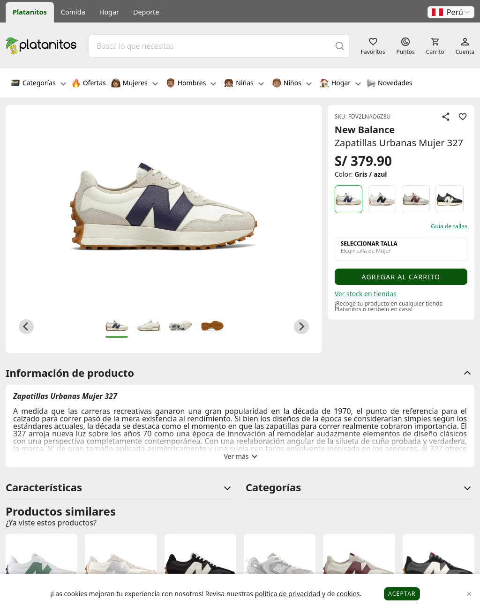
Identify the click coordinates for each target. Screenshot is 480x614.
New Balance (365, 129)
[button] (451, 12)
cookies (348, 593)
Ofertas (88, 84)
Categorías (38, 84)
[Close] (469, 594)
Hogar (109, 11)
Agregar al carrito (400, 276)
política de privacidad (288, 593)
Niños (292, 84)
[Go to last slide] (26, 326)
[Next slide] (301, 326)
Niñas (243, 84)
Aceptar (402, 594)
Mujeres (134, 84)
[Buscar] (339, 45)
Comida (73, 11)
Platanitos (30, 11)
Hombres (191, 84)
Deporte (146, 11)
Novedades (389, 84)
